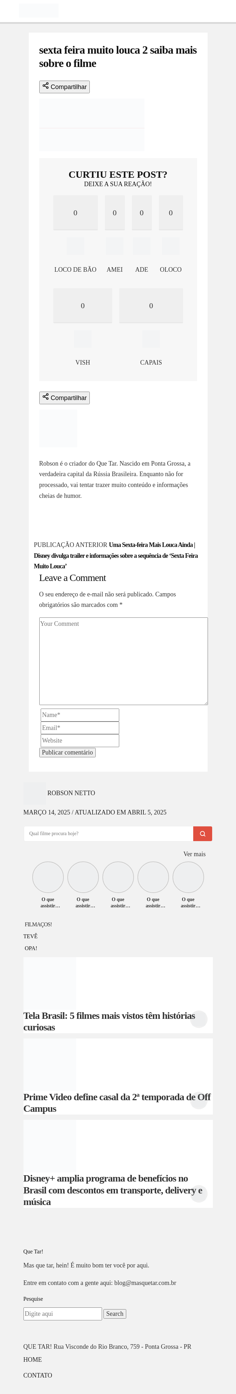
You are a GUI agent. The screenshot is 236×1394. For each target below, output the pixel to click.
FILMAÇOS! (38, 924)
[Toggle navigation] (9, 10)
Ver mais (194, 854)
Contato (37, 1375)
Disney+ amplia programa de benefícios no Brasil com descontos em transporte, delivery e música (112, 1190)
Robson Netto (63, 452)
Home (32, 1359)
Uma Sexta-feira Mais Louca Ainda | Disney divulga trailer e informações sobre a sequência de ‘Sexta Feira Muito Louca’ (116, 555)
